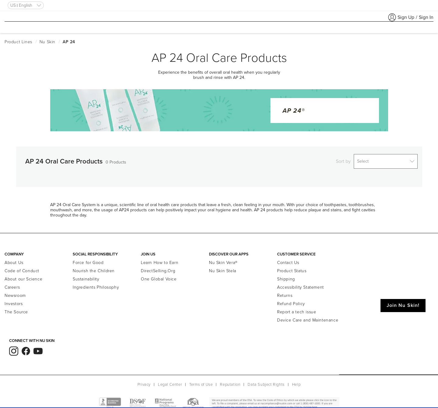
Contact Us (288, 259)
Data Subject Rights (266, 380)
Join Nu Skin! (403, 302)
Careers (12, 283)
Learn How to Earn (159, 259)
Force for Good (88, 259)
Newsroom (15, 291)
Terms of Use (201, 380)
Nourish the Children (94, 267)
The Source (16, 308)
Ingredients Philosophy (96, 283)
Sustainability (86, 275)
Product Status (291, 267)
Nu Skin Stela (222, 267)
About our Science (23, 275)
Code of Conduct (22, 267)
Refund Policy (291, 300)
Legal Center (170, 380)
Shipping (286, 275)
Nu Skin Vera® (223, 259)
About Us (14, 259)
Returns (284, 291)
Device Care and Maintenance (307, 316)
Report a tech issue (296, 308)
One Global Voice (159, 275)
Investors (14, 300)
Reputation (230, 380)
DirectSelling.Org (158, 267)
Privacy (144, 380)
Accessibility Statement (300, 283)
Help (296, 380)
